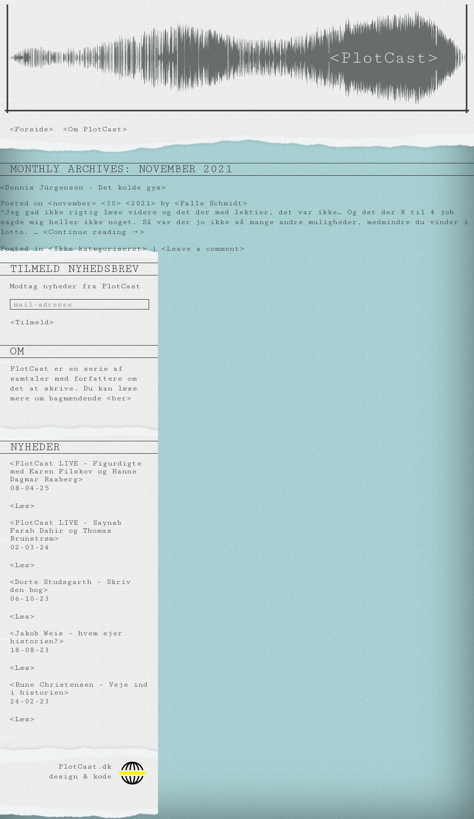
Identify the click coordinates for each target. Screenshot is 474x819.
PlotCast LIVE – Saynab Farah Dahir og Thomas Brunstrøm (65, 530)
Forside (31, 129)
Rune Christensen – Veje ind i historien (79, 688)
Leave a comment (202, 248)
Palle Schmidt (211, 203)
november (72, 203)
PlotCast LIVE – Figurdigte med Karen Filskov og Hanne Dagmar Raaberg (76, 471)
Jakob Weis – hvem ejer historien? (66, 637)
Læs (22, 506)
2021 (141, 203)
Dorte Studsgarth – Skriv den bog (70, 586)
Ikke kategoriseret (97, 248)
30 (111, 203)
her (119, 398)
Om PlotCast (95, 129)
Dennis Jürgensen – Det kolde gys (83, 187)
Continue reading (93, 232)
